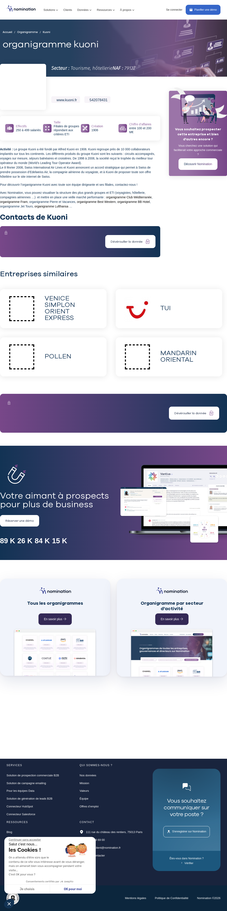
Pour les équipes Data (20, 790)
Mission (84, 783)
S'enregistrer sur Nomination (186, 831)
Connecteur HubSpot (20, 806)
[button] (50, 9)
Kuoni (45, 32)
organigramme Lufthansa (51, 206)
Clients (67, 9)
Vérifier (187, 863)
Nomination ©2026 (208, 898)
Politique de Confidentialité (171, 898)
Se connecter (174, 9)
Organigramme (27, 32)
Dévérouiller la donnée (130, 241)
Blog (9, 832)
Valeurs (84, 790)
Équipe (84, 798)
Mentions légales (135, 898)
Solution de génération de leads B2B (29, 798)
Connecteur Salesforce (21, 814)
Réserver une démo (19, 520)
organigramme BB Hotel (133, 202)
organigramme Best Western (96, 202)
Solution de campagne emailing (26, 783)
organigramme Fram (14, 202)
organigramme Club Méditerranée (129, 197)
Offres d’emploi (89, 806)
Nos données (88, 775)
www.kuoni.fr (67, 100)
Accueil (8, 32)
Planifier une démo (203, 9)
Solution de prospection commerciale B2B (33, 775)
